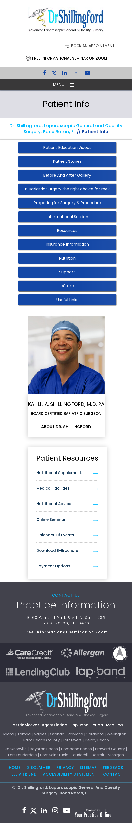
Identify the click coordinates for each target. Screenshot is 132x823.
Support (67, 272)
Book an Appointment (93, 45)
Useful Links (67, 299)
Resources (67, 230)
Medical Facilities (53, 488)
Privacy (65, 767)
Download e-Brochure (57, 550)
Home (15, 767)
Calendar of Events (55, 535)
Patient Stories (67, 161)
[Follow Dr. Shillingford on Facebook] (45, 74)
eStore (67, 286)
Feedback (113, 767)
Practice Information (66, 605)
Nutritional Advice (53, 503)
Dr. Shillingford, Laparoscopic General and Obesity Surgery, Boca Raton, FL (66, 129)
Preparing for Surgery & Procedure (67, 203)
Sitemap (88, 767)
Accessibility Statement (70, 774)
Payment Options (53, 566)
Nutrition (67, 258)
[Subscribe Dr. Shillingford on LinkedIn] (64, 74)
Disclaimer (38, 767)
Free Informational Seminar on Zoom (69, 58)
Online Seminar (51, 519)
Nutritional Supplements (60, 472)
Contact (113, 774)
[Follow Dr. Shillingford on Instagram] (76, 74)
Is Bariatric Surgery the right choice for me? (67, 189)
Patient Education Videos (67, 147)
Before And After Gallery (67, 175)
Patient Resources (67, 458)
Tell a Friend (23, 774)
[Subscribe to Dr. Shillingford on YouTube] (87, 74)
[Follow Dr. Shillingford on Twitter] (54, 74)
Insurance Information (67, 244)
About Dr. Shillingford (66, 426)
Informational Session (67, 217)
